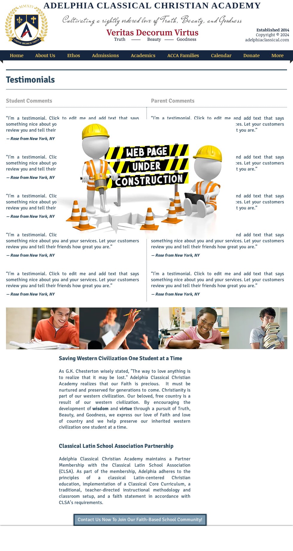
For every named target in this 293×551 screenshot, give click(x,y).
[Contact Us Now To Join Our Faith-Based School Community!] (140, 520)
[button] (45, 55)
